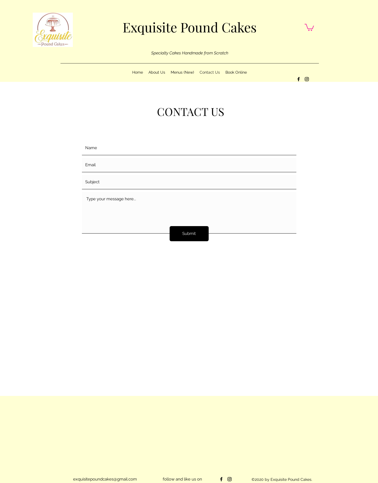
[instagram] (307, 79)
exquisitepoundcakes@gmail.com (105, 479)
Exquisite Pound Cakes (189, 27)
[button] (309, 27)
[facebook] (298, 79)
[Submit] (189, 233)
